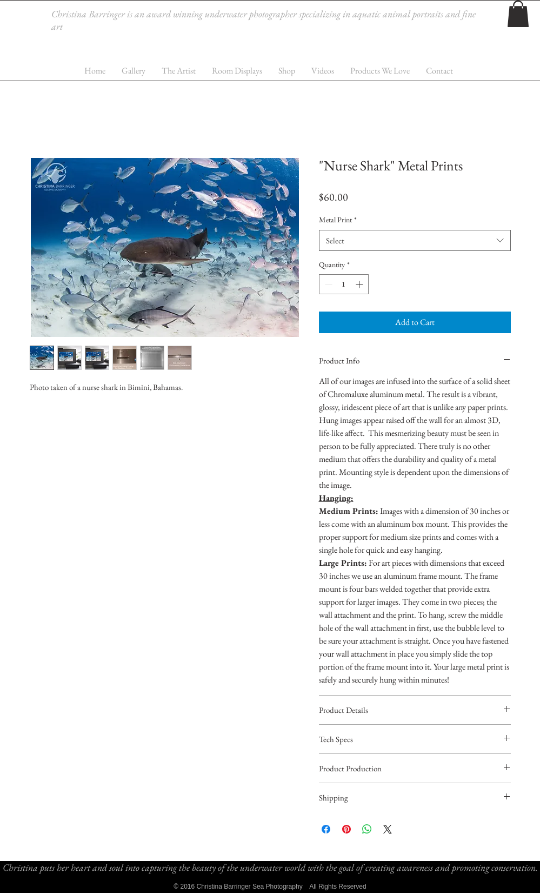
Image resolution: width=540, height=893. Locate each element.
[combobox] (415, 240)
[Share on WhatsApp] (367, 829)
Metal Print (338, 219)
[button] (518, 14)
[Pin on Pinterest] (346, 829)
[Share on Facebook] (325, 829)
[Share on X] (387, 829)
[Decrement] (327, 284)
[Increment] (360, 284)
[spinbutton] (344, 284)
